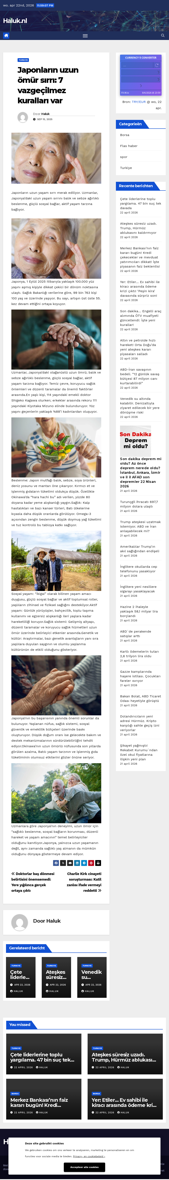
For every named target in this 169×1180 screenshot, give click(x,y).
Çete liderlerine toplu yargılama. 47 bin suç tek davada (140, 204)
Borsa (124, 135)
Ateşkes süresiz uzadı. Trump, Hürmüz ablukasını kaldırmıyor (138, 228)
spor (123, 157)
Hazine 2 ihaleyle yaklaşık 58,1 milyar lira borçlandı (139, 612)
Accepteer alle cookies (84, 1166)
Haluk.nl (15, 21)
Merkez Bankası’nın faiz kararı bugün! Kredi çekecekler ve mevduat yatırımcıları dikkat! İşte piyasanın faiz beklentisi (140, 258)
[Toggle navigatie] (85, 36)
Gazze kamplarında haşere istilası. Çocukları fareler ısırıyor (140, 676)
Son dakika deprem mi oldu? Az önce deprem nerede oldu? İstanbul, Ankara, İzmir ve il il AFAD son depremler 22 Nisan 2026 (140, 473)
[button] (162, 36)
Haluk (45, 114)
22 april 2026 (24, 1068)
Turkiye (23, 60)
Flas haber (128, 146)
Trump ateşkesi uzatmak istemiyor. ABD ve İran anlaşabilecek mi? (140, 527)
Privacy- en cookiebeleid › (89, 1155)
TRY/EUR (139, 102)
